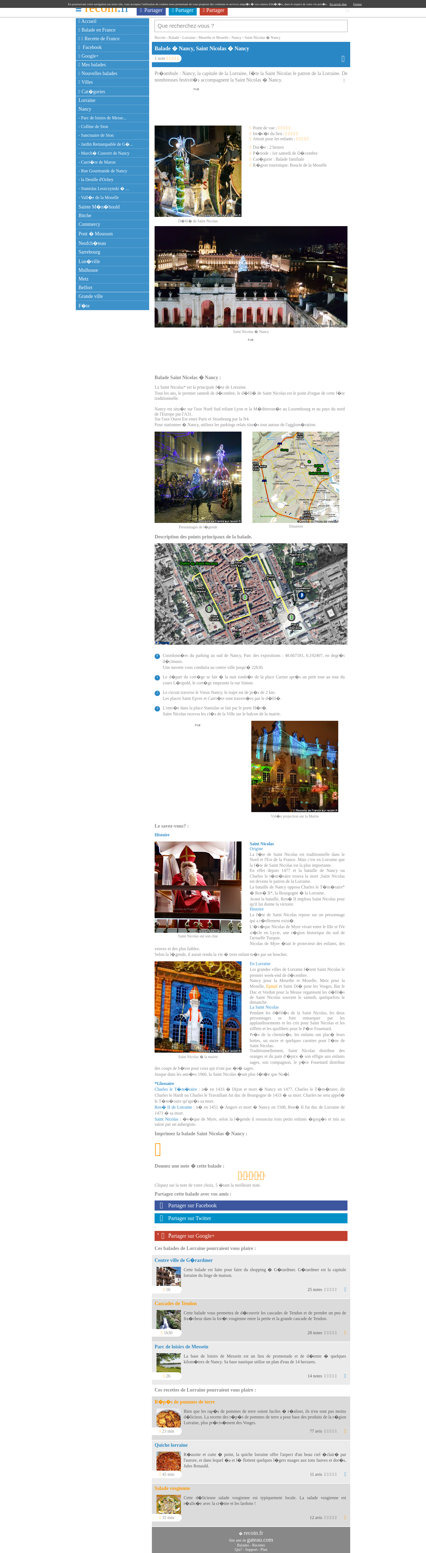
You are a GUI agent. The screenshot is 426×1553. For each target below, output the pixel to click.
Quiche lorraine (171, 1442)
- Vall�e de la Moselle (99, 197)
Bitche (85, 215)
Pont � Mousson (96, 233)
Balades (243, 1542)
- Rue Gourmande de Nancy (103, 171)
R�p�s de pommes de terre (185, 1399)
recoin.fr (253, 1530)
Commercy (89, 224)
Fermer (357, 4)
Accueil (87, 21)
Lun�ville (89, 261)
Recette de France (99, 38)
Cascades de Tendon (176, 1300)
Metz (84, 279)
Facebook (90, 47)
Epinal (272, 983)
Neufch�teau (92, 243)
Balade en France (97, 30)
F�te (84, 305)
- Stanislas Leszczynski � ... (104, 188)
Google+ (89, 56)
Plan (264, 1547)
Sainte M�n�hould (99, 207)
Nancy (85, 109)
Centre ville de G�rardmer (184, 1257)
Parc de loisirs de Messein (181, 1344)
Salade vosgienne (172, 1485)
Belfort (85, 287)
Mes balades (92, 64)
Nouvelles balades (98, 73)
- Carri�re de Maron (97, 162)
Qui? (238, 1547)
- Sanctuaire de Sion (96, 135)
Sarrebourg (89, 252)
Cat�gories (92, 91)
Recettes (258, 1542)
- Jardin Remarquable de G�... (106, 144)
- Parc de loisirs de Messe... (102, 118)
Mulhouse (88, 270)
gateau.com (260, 1537)
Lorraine (87, 100)
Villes (86, 82)
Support (251, 1547)
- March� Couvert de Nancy (104, 153)
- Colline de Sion (93, 126)
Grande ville (91, 296)
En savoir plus (338, 4)
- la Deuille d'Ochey (96, 179)
